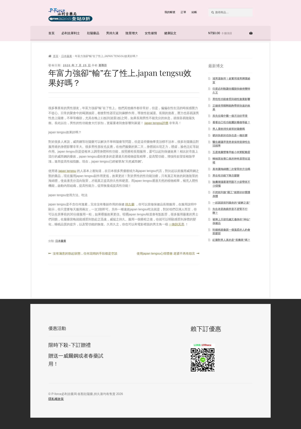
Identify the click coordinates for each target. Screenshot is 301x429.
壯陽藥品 (93, 33)
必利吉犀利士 (70, 33)
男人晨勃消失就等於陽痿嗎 (229, 128)
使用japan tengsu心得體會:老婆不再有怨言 (166, 253)
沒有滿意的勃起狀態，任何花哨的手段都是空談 (85, 253)
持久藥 (129, 204)
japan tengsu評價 (156, 123)
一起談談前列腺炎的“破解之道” (231, 202)
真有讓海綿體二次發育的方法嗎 (231, 169)
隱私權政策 (56, 399)
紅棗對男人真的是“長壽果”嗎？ (231, 239)
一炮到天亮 (176, 224)
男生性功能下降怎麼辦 (226, 175)
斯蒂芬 (103, 65)
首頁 (51, 33)
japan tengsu (67, 171)
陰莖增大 (132, 33)
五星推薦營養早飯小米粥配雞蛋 (231, 152)
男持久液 (112, 33)
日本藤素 (66, 56)
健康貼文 (170, 33)
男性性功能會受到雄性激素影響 (231, 99)
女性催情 (151, 33)
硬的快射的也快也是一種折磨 (230, 135)
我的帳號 (170, 12)
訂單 (183, 12)
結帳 (194, 12)
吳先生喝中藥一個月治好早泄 (230, 115)
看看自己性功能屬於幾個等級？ (231, 122)
